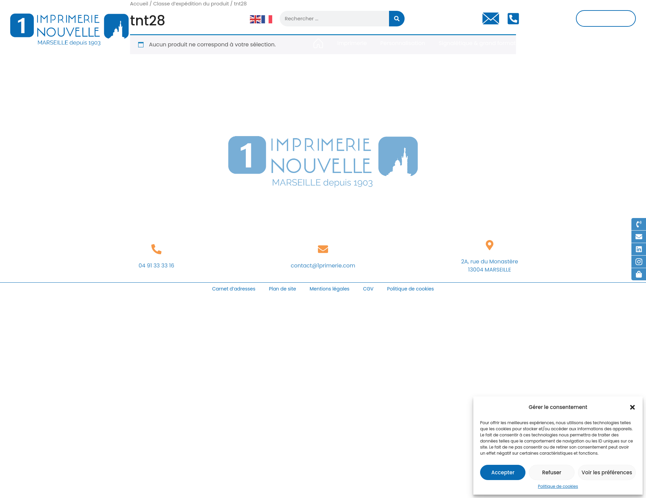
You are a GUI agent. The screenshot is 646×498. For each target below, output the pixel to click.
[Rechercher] (397, 18)
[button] (632, 407)
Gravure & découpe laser (563, 43)
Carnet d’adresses (233, 288)
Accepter (502, 472)
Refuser (551, 472)
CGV (368, 288)
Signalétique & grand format (477, 43)
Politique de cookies (558, 486)
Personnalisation (402, 43)
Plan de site (282, 288)
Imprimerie (352, 43)
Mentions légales (329, 288)
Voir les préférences (607, 472)
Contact (621, 43)
